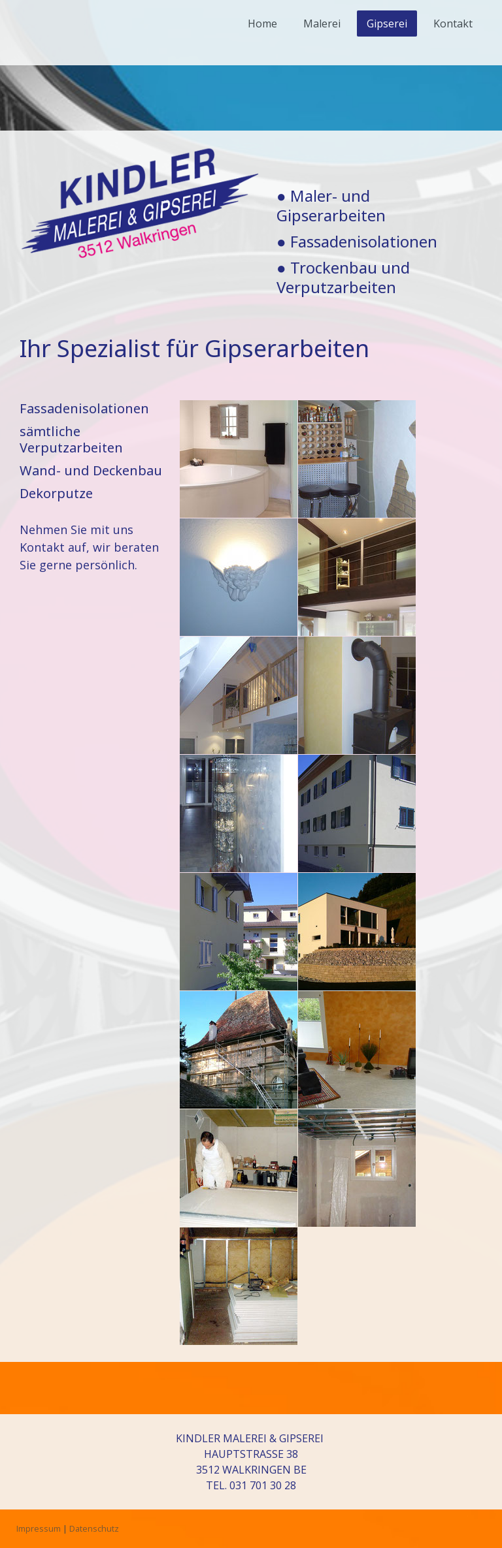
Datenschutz (94, 1528)
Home (262, 23)
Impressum (38, 1528)
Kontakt (453, 23)
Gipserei (387, 23)
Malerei (322, 23)
